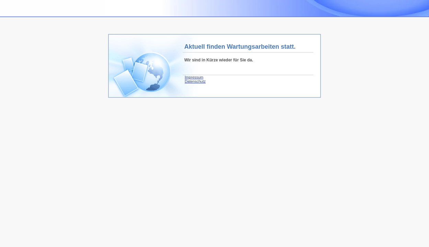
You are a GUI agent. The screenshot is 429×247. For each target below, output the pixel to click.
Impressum (194, 77)
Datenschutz (195, 81)
